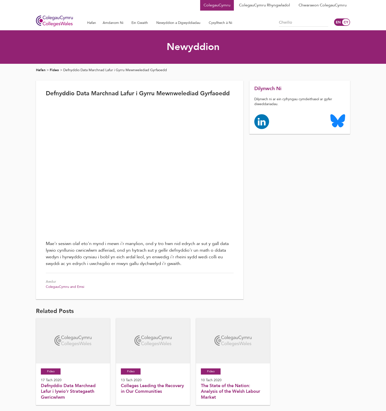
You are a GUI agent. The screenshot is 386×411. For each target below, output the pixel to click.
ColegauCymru (217, 5)
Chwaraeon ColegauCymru (323, 5)
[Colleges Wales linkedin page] (261, 121)
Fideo (54, 70)
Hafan (41, 70)
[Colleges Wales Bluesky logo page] (337, 120)
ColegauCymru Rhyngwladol (264, 5)
